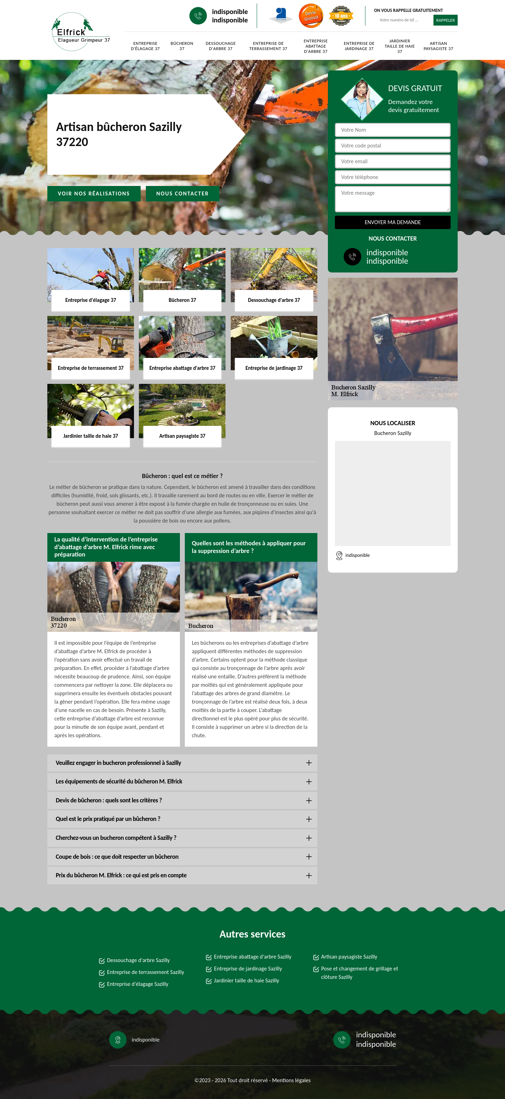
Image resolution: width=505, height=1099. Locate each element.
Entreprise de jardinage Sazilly (248, 968)
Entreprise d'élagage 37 (145, 46)
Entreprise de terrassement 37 (268, 46)
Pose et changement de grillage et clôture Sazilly (359, 972)
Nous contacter (182, 193)
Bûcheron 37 (182, 46)
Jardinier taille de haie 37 (400, 46)
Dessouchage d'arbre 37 (221, 46)
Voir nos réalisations (94, 193)
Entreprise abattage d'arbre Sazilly (252, 956)
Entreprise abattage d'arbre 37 (316, 46)
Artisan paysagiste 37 (438, 46)
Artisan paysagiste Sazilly (349, 956)
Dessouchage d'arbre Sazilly (138, 960)
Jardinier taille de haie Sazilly (246, 980)
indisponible (230, 11)
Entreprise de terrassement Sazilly (145, 972)
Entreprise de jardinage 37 (359, 46)
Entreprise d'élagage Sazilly (137, 984)
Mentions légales (291, 1080)
